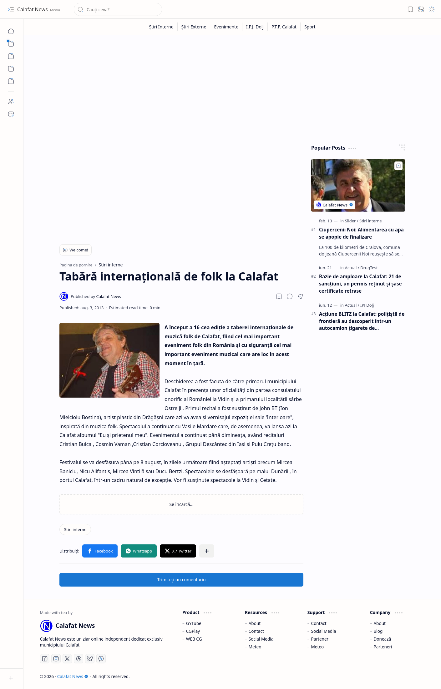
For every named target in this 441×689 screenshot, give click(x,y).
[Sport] (310, 26)
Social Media (261, 639)
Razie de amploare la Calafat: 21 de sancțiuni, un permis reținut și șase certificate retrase (360, 283)
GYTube (193, 623)
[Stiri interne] (75, 529)
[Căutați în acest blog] (118, 9)
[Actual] (352, 267)
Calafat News (33, 9)
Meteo (255, 647)
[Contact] (11, 114)
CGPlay (193, 631)
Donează (382, 639)
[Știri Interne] (161, 26)
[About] (11, 101)
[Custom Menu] (11, 68)
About (255, 623)
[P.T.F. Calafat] (284, 26)
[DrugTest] (369, 267)
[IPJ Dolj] (367, 305)
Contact (256, 631)
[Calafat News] (96, 296)
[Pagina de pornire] (11, 31)
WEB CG (194, 639)
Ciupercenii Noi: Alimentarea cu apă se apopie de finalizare (361, 233)
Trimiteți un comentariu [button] (181, 579)
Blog (378, 631)
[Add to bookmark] (398, 165)
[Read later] (279, 296)
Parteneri (320, 639)
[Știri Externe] (194, 26)
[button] (11, 9)
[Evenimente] (226, 26)
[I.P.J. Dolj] (255, 26)
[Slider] (351, 221)
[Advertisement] (232, 88)
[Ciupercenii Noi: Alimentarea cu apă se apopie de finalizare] (358, 185)
